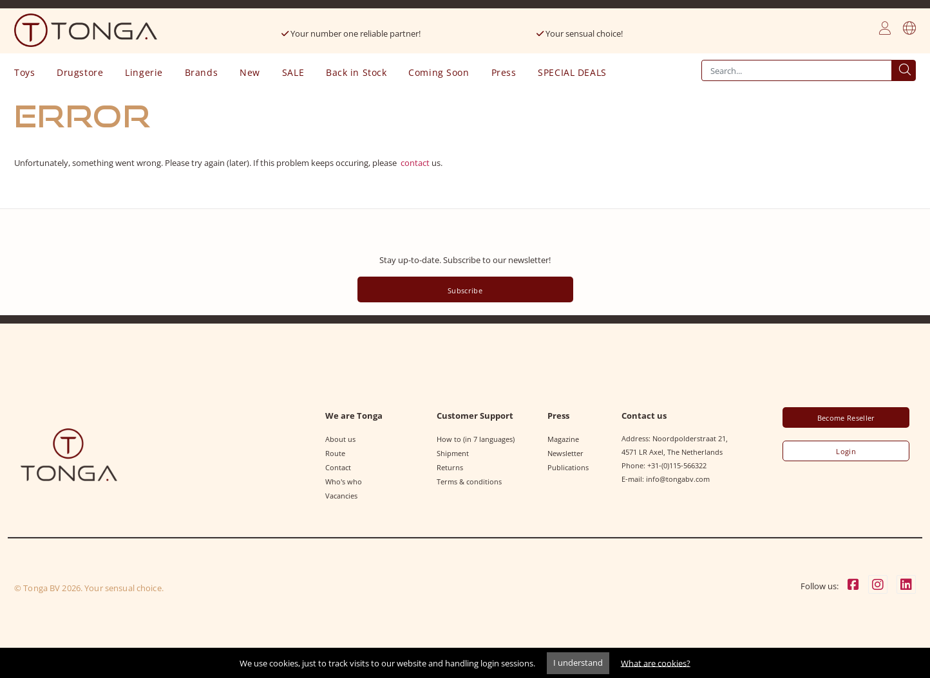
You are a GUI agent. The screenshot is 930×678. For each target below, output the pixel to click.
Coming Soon (438, 72)
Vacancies (341, 495)
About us (340, 439)
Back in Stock (356, 72)
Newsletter (565, 453)
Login (846, 452)
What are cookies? (655, 662)
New (250, 72)
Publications (568, 467)
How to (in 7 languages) (476, 439)
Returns (450, 467)
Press (504, 72)
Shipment (453, 453)
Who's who (343, 481)
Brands (201, 72)
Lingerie (143, 72)
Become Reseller (846, 418)
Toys (24, 72)
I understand (578, 662)
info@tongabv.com (678, 479)
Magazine (563, 439)
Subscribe (465, 290)
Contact (338, 467)
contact (415, 163)
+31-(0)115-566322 (677, 465)
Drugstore (80, 72)
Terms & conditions (469, 481)
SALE (293, 72)
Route (335, 453)
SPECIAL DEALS (572, 72)
